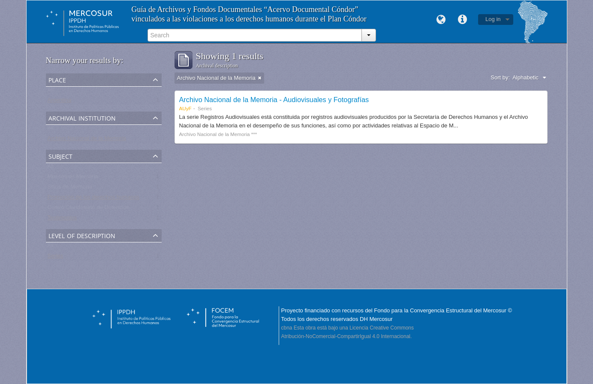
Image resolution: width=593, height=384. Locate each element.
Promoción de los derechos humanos (94, 199)
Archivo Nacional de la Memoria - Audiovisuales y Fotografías (274, 99)
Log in (492, 19)
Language (441, 19)
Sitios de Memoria (70, 188)
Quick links (462, 19)
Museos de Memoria (73, 178)
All (51, 91)
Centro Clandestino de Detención (89, 209)
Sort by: (500, 77)
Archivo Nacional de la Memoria (87, 140)
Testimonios (62, 219)
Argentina (60, 102)
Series (55, 257)
